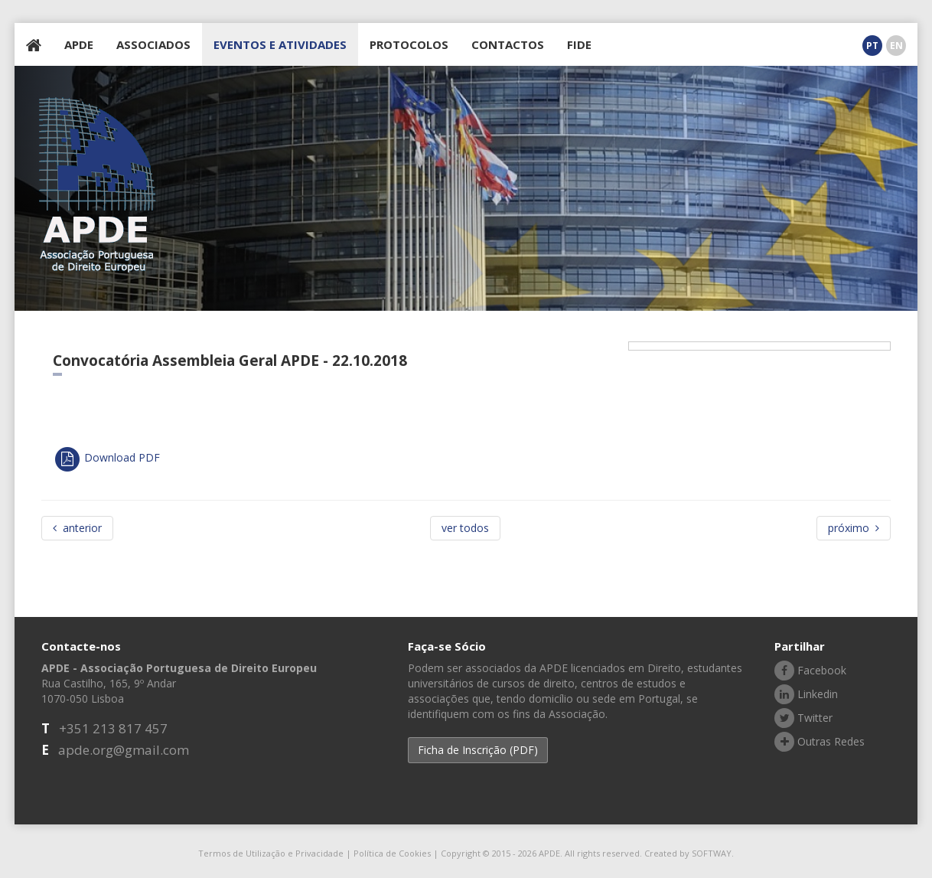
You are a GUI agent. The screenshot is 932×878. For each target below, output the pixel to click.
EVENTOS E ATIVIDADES (280, 44)
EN (896, 45)
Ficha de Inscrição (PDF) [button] (478, 750)
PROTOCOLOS (409, 44)
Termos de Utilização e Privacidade (271, 853)
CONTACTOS (507, 44)
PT (872, 45)
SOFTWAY (712, 853)
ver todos (465, 528)
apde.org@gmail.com (123, 750)
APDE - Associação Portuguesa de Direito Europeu (97, 185)
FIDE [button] (579, 44)
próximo (853, 528)
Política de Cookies (392, 853)
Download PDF (106, 457)
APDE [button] (78, 44)
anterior (77, 528)
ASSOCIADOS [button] (153, 44)
